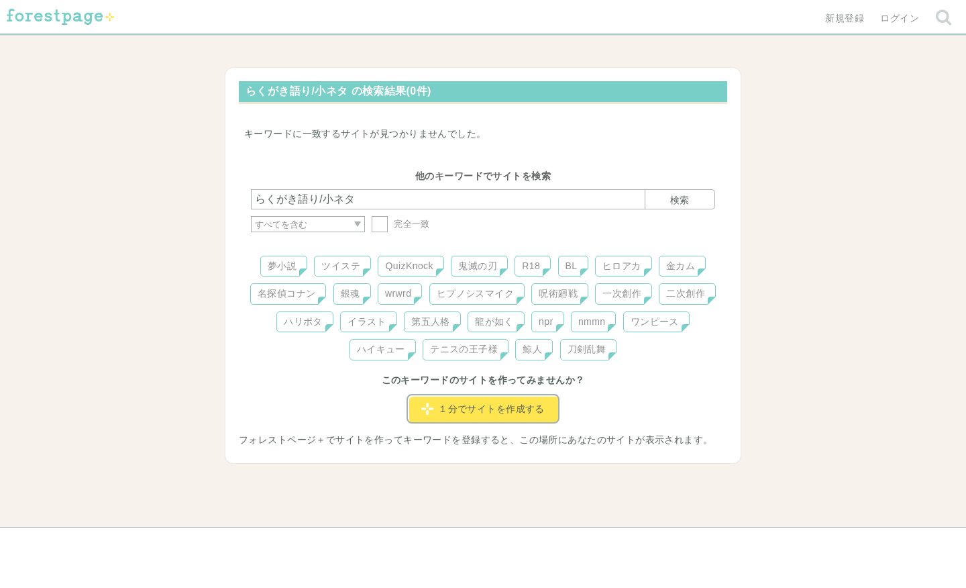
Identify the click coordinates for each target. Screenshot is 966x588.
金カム (680, 265)
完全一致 (401, 224)
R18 (531, 265)
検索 (679, 200)
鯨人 (532, 349)
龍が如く (494, 321)
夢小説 (282, 265)
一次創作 (621, 293)
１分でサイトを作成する (483, 409)
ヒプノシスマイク (475, 293)
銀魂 (350, 293)
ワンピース (655, 321)
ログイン (899, 18)
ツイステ (340, 265)
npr (546, 321)
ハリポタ (303, 321)
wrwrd (398, 293)
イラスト (366, 321)
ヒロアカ (621, 265)
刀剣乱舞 (587, 349)
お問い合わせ (386, 542)
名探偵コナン (287, 293)
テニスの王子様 (464, 349)
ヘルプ (311, 542)
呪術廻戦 (558, 293)
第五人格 (430, 321)
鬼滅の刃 (477, 265)
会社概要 (534, 542)
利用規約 (464, 542)
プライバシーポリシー (628, 542)
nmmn (592, 321)
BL (572, 265)
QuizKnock (409, 265)
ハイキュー (381, 349)
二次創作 (685, 293)
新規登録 (844, 18)
